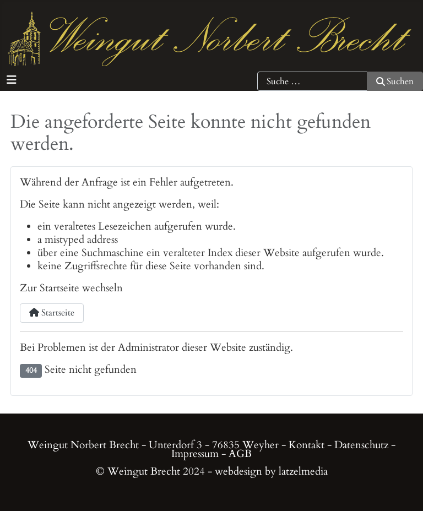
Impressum (195, 454)
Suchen (395, 81)
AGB (240, 454)
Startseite (51, 313)
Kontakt (306, 445)
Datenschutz (361, 445)
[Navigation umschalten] (11, 80)
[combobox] (312, 81)
